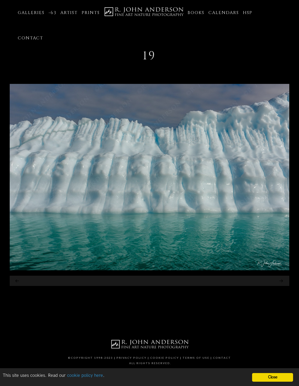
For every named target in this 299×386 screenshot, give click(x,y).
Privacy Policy (131, 357)
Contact (222, 357)
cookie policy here (85, 375)
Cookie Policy (164, 357)
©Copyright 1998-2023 (90, 357)
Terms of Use (196, 357)
